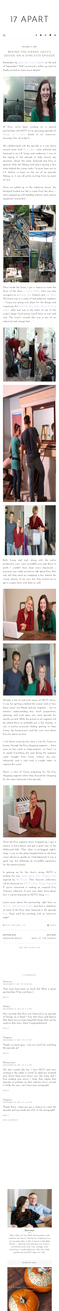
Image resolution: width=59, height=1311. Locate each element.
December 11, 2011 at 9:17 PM (17, 1040)
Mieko (6, 1006)
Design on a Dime (14, 134)
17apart (7, 1037)
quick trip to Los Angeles (31, 63)
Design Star (25, 295)
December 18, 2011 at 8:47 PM (17, 1102)
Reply (6, 997)
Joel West (51, 295)
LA (23, 925)
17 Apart (29, 20)
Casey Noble (33, 291)
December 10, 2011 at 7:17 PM (17, 1009)
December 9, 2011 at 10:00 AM (18, 984)
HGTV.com (21, 880)
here (47, 895)
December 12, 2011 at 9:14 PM (17, 1065)
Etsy (8, 925)
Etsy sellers (30, 150)
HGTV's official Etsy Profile (18, 906)
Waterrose (9, 1063)
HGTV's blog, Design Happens (40, 884)
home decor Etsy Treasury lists (39, 876)
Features (16, 925)
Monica (7, 982)
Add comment (10, 1120)
